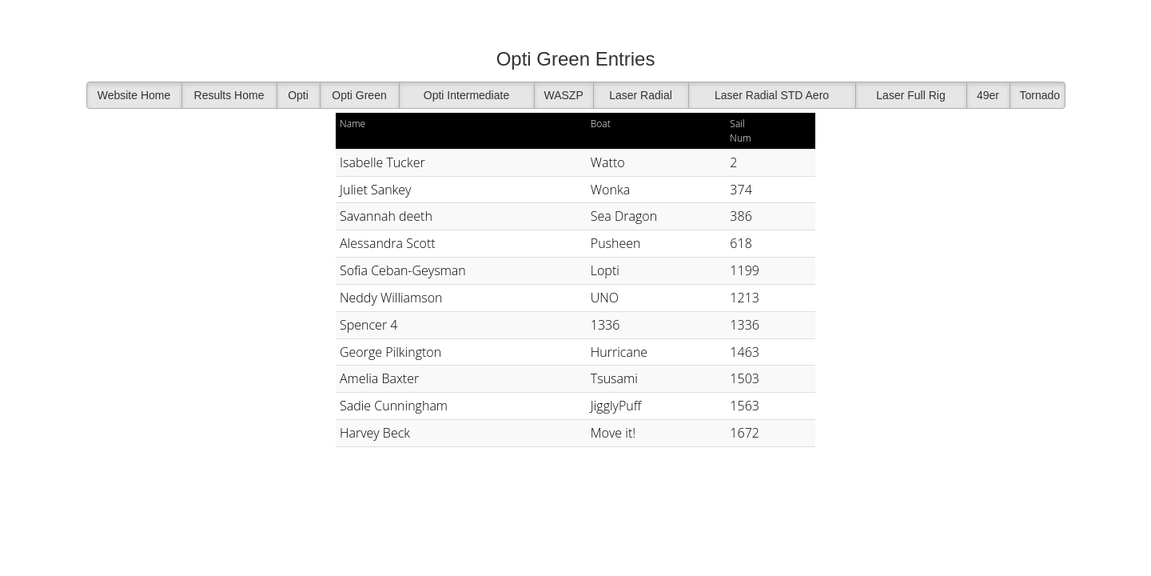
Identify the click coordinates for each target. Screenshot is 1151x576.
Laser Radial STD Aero (772, 95)
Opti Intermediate (466, 95)
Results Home (229, 95)
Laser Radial (640, 95)
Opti (298, 95)
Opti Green (359, 95)
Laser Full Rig (910, 95)
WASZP (563, 95)
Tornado (1040, 95)
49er (988, 95)
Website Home (134, 95)
